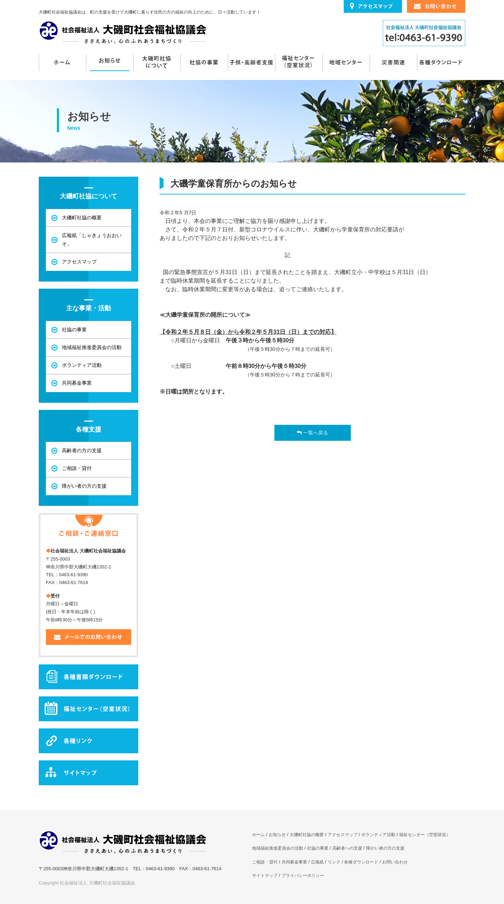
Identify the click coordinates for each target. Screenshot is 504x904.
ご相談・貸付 (265, 862)
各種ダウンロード (440, 62)
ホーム (62, 62)
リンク (334, 862)
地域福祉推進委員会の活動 (277, 848)
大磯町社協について (157, 62)
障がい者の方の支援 (385, 848)
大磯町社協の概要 (307, 834)
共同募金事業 (294, 862)
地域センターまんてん (346, 62)
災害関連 (393, 62)
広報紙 (317, 862)
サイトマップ (265, 875)
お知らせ (109, 62)
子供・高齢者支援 (251, 62)
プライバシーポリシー (303, 875)
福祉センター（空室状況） (298, 62)
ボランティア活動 (378, 834)
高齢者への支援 (347, 848)
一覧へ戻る (312, 432)
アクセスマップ (343, 834)
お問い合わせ (395, 862)
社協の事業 (204, 62)
